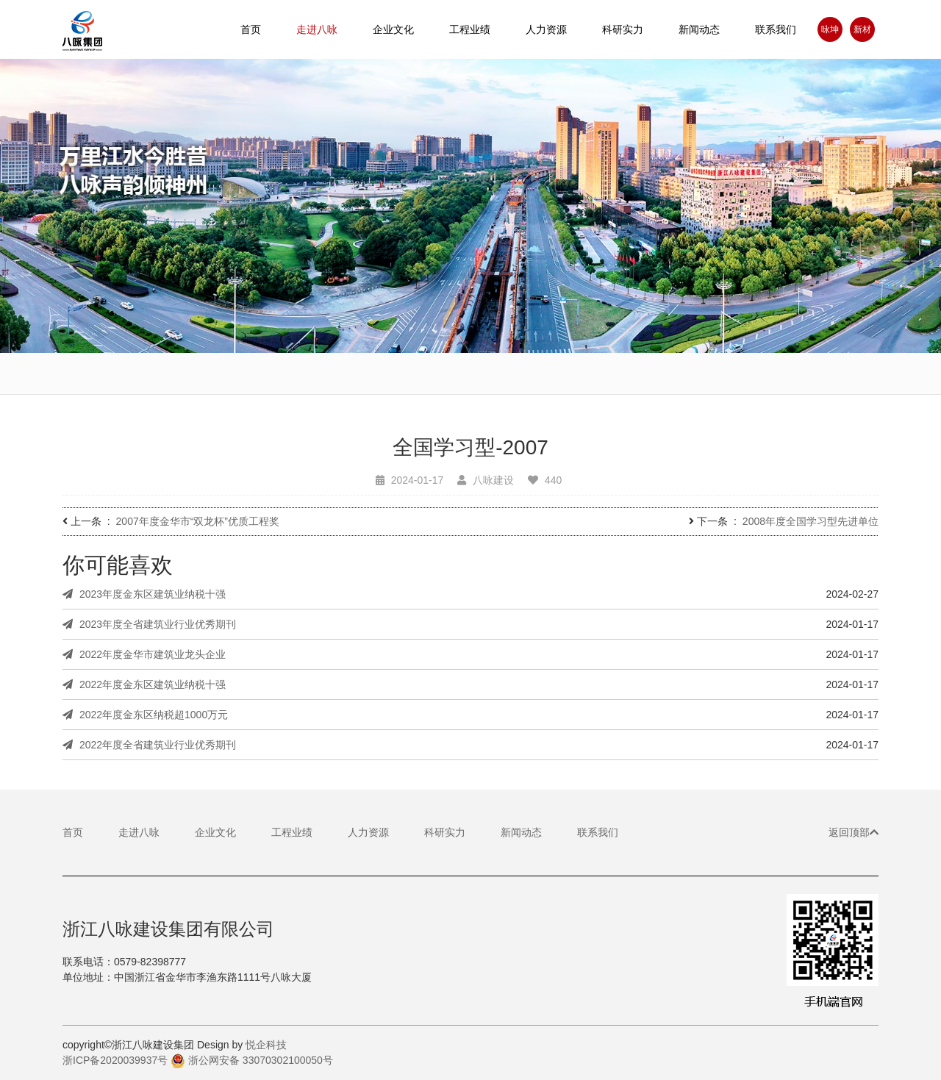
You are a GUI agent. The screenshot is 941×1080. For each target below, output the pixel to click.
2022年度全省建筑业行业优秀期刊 (149, 745)
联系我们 (775, 29)
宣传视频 (117, 375)
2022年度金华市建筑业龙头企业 (144, 654)
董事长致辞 (353, 378)
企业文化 (215, 832)
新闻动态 (699, 29)
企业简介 (235, 377)
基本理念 (470, 381)
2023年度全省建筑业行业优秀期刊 (149, 624)
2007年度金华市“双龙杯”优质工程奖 (197, 521)
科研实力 (444, 832)
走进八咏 (139, 832)
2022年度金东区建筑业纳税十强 (144, 684)
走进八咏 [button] (316, 29)
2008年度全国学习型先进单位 (811, 521)
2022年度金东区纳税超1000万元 (145, 714)
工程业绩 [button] (469, 29)
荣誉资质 (705, 387)
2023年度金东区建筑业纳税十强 (144, 594)
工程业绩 (291, 832)
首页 (250, 29)
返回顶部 (854, 832)
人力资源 (546, 29)
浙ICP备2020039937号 (115, 1060)
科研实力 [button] (622, 29)
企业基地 (588, 385)
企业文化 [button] (393, 29)
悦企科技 (266, 1045)
